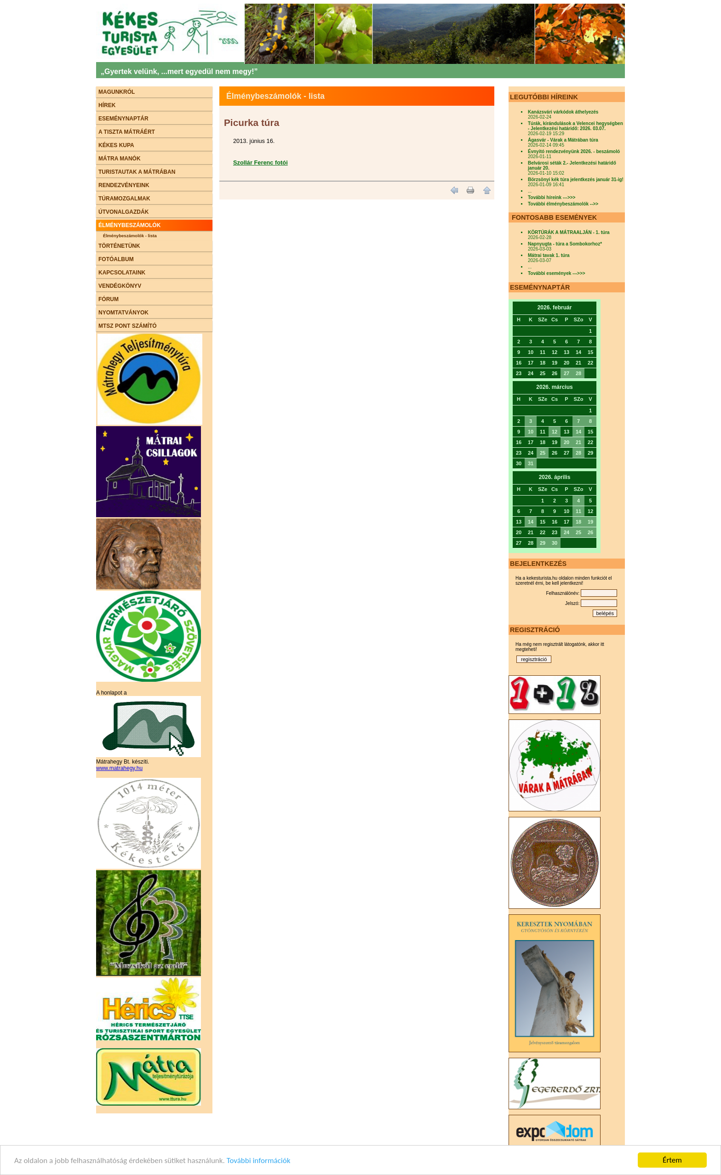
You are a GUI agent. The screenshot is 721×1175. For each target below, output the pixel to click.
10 (530, 431)
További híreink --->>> (551, 197)
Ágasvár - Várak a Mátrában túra (563, 140)
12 (554, 431)
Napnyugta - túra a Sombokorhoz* (565, 243)
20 (566, 442)
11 (578, 511)
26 (590, 532)
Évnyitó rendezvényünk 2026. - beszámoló (574, 151)
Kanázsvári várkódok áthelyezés (563, 111)
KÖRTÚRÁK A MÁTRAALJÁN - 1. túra (569, 232)
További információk (259, 1160)
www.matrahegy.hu (119, 768)
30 (554, 543)
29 (542, 543)
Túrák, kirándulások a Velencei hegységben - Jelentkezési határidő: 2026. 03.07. (575, 126)
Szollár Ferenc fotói (260, 162)
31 (530, 463)
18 (578, 522)
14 (578, 431)
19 (590, 522)
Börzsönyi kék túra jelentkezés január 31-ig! (576, 179)
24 (566, 532)
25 (542, 453)
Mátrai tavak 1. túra (549, 255)
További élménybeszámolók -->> (563, 203)
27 (566, 373)
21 (578, 442)
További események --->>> (556, 273)
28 (578, 373)
